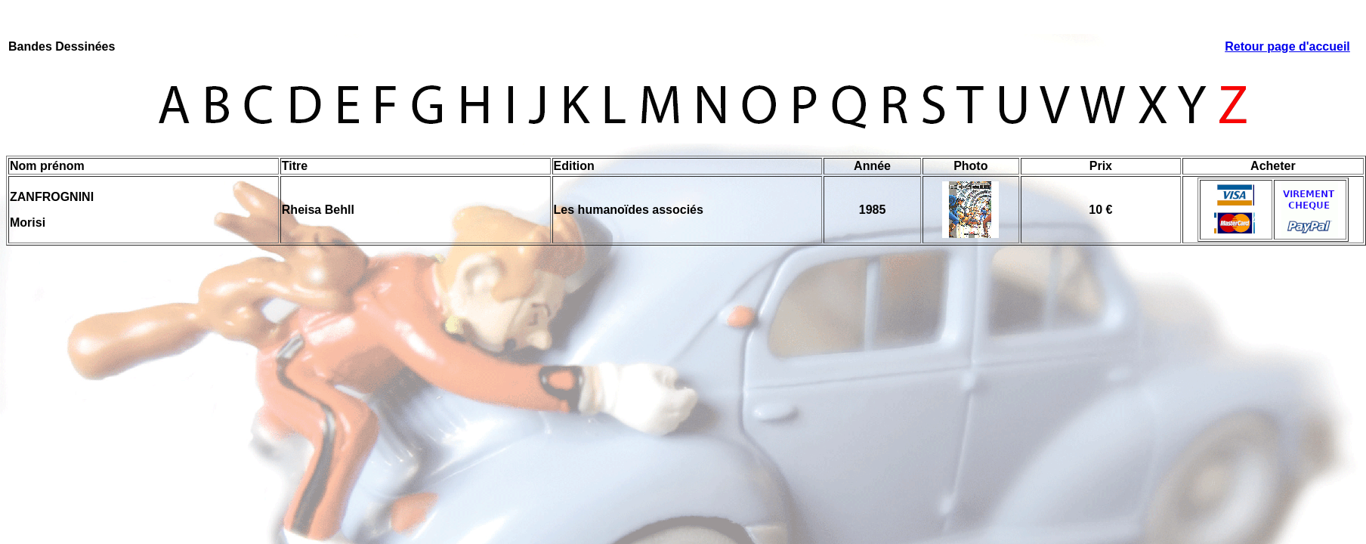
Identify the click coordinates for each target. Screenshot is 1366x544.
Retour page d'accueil (1287, 46)
